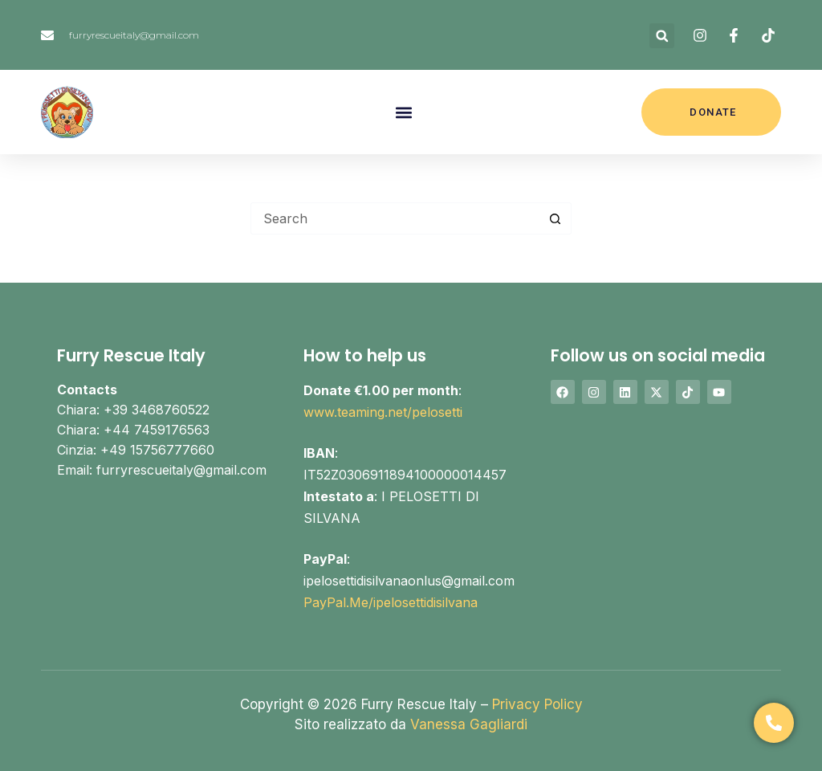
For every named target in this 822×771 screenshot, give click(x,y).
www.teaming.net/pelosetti (382, 412)
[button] (661, 35)
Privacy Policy (537, 704)
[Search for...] (394, 218)
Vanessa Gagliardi (468, 724)
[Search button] (555, 218)
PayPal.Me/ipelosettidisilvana (390, 602)
